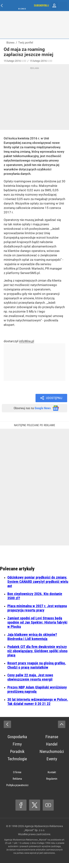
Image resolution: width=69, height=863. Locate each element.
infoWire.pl (26, 341)
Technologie (17, 759)
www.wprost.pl (31, 853)
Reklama (17, 778)
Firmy (17, 744)
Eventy (52, 759)
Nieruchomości (52, 751)
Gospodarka (17, 736)
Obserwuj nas (32, 408)
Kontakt (52, 772)
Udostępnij (54, 398)
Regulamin (51, 778)
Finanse (51, 736)
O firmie (17, 772)
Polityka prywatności (17, 785)
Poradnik (17, 751)
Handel (51, 744)
